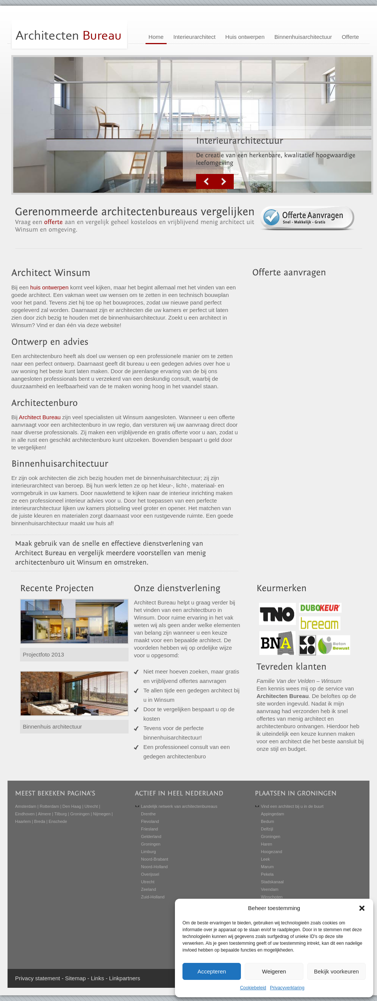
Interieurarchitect (194, 37)
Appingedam (272, 814)
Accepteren (212, 971)
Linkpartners (124, 978)
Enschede (58, 821)
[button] (362, 908)
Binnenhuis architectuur (52, 726)
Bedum (267, 821)
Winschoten (271, 897)
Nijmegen (101, 814)
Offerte (350, 37)
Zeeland (148, 889)
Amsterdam (25, 806)
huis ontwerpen (49, 287)
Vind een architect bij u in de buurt (292, 806)
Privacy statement (37, 978)
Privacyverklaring (287, 987)
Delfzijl (267, 829)
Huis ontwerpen (245, 37)
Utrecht (91, 806)
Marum (267, 866)
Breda (39, 821)
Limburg (148, 851)
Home (156, 37)
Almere (44, 814)
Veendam (269, 889)
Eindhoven (25, 814)
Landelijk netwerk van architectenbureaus (179, 806)
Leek (265, 859)
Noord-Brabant (154, 859)
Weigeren (274, 971)
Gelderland (151, 836)
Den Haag (72, 806)
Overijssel (150, 874)
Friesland (149, 829)
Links (97, 978)
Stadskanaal (272, 882)
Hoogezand (271, 851)
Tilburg (60, 814)
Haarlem (23, 821)
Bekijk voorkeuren (336, 971)
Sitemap (75, 978)
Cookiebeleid (253, 987)
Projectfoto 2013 (43, 654)
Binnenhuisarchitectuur (303, 37)
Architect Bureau (40, 417)
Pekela (267, 874)
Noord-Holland (154, 866)
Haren (266, 844)
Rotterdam (49, 806)
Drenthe (148, 814)
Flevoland (150, 821)
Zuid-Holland (152, 897)
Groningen (79, 814)
